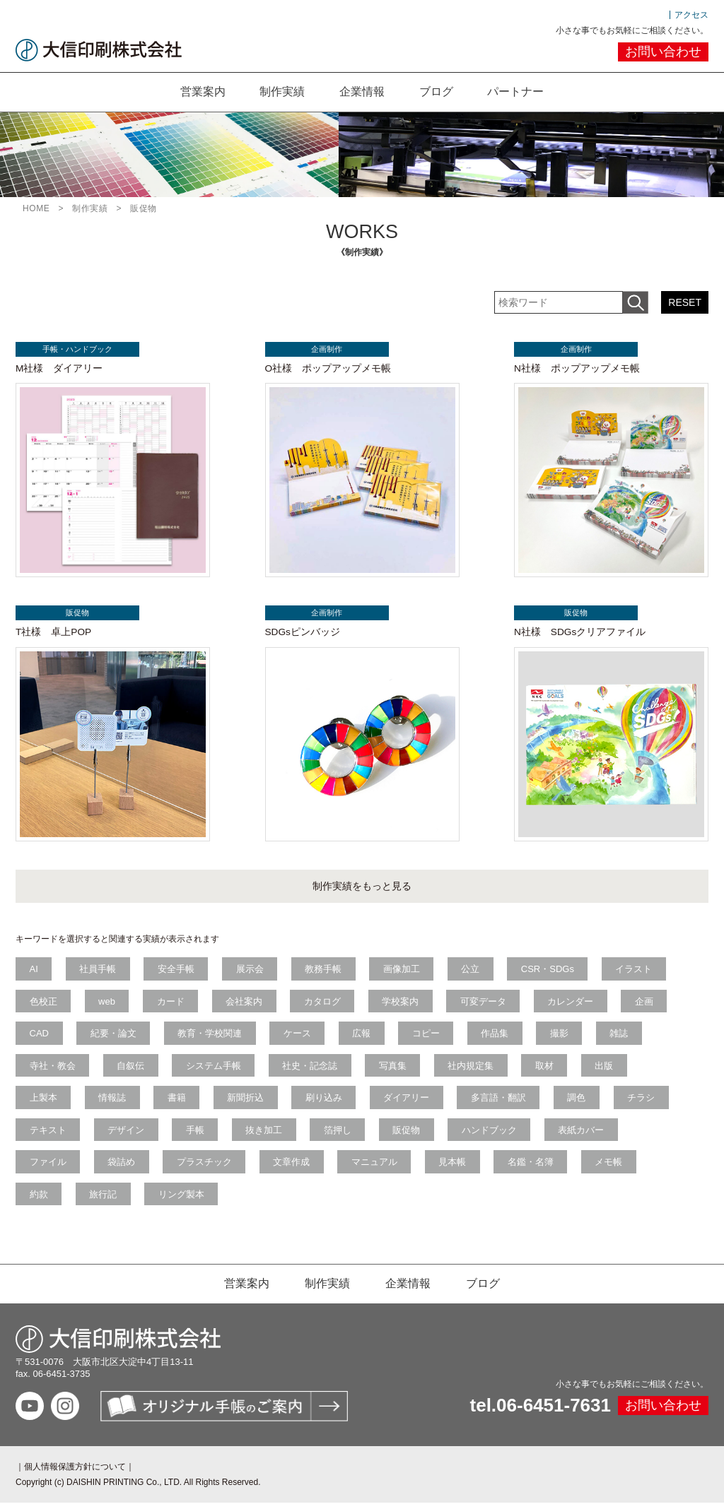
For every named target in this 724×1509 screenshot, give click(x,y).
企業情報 (362, 91)
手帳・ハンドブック (75, 349)
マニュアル (377, 1168)
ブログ (437, 91)
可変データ (487, 1005)
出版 (609, 1070)
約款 (39, 1200)
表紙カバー (586, 1135)
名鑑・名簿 (535, 1168)
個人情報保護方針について (75, 1473)
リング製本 (183, 1200)
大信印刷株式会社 (99, 50)
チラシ (646, 1103)
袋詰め (122, 1168)
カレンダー (575, 1005)
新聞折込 (248, 1103)
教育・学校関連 (211, 1038)
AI (34, 973)
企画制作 (325, 349)
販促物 (75, 615)
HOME (36, 208)
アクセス (691, 15)
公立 (474, 973)
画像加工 (405, 973)
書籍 (178, 1103)
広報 (364, 1038)
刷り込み (326, 1103)
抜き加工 (266, 1135)
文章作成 (294, 1168)
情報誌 (113, 1103)
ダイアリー (410, 1103)
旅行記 (104, 1200)
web (108, 1005)
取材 (548, 1070)
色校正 (43, 1005)
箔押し (340, 1135)
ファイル (48, 1168)
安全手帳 (177, 973)
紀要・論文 (114, 1038)
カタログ (325, 1005)
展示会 (252, 973)
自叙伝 (132, 1070)
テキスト (48, 1135)
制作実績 (281, 91)
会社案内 (246, 1005)
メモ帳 (614, 1168)
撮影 (564, 1038)
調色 (582, 1103)
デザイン (127, 1135)
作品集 (499, 1038)
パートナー (517, 91)
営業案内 (200, 91)
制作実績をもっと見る (362, 890)
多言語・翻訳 (502, 1103)
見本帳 (456, 1168)
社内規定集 (475, 1070)
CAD (39, 1038)
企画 (650, 1005)
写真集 (395, 1070)
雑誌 (624, 1038)
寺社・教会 (53, 1070)
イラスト (639, 973)
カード (172, 1005)
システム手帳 (215, 1070)
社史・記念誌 (312, 1070)
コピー (429, 1038)
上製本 (43, 1103)
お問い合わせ (663, 52)
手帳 (196, 1135)
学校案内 (403, 1005)
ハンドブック (493, 1135)
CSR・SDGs (552, 973)
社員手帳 (99, 973)
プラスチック (205, 1168)
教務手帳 (326, 973)
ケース (299, 1038)
